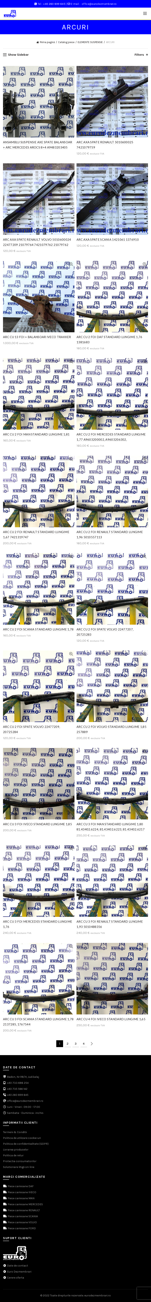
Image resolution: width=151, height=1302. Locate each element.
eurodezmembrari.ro (97, 1295)
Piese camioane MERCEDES (25, 1204)
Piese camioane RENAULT (23, 1210)
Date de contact (17, 1265)
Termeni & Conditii (15, 1132)
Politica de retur (13, 1155)
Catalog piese (66, 42)
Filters (139, 55)
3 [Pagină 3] (76, 1043)
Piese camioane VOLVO (22, 1222)
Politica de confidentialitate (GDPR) (26, 1143)
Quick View (70, 69)
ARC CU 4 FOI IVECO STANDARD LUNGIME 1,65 (111, 1019)
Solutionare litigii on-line (18, 1167)
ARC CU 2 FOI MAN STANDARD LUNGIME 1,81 (36, 434)
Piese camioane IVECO (21, 1192)
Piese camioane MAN (20, 1198)
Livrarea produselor (15, 1149)
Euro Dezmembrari (19, 1271)
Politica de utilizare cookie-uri (22, 1138)
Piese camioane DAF (20, 1186)
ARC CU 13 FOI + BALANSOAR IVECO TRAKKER (37, 337)
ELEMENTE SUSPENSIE (90, 42)
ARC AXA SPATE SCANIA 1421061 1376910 (108, 239)
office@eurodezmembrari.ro (99, 3)
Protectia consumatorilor (19, 1161)
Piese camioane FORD (21, 1228)
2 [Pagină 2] (67, 1043)
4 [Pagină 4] (84, 1043)
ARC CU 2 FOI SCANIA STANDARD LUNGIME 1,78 (38, 629)
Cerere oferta (15, 1277)
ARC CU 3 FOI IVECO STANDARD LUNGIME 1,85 (37, 824)
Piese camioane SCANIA (22, 1216)
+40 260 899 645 (54, 3)
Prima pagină (47, 42)
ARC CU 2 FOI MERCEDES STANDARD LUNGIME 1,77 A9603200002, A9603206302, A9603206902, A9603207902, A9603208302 (111, 439)
